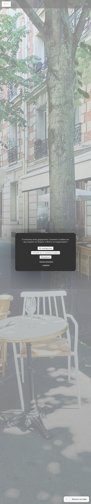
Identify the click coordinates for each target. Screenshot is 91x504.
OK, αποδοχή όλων (45, 248)
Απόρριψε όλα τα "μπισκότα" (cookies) (45, 253)
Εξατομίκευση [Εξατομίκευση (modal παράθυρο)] (45, 257)
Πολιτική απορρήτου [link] (46, 261)
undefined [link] (46, 265)
